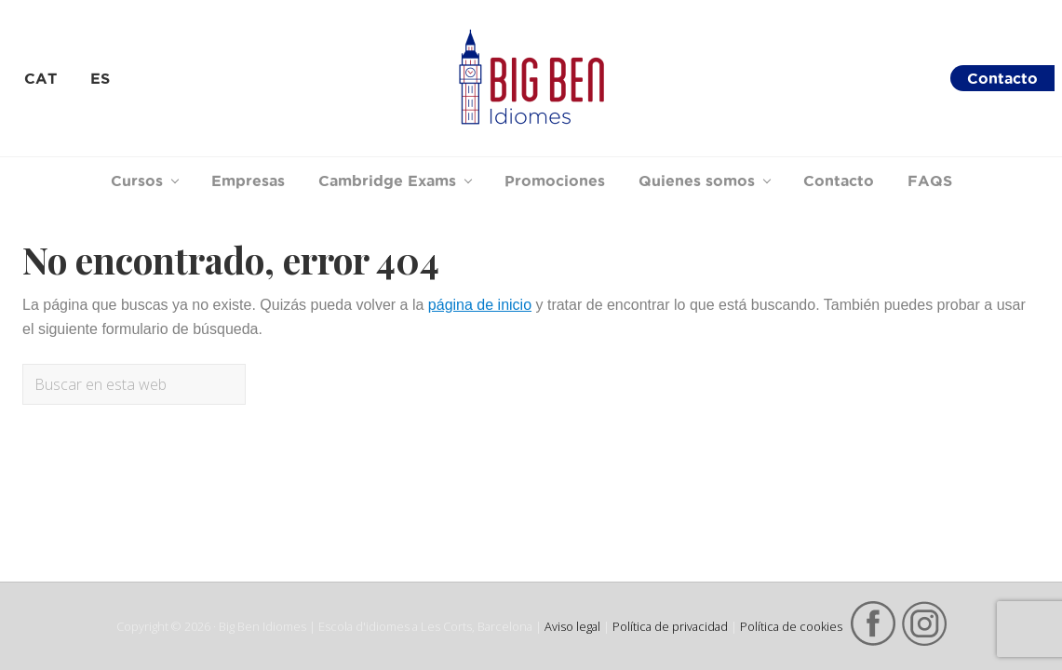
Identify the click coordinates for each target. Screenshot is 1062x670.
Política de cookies (791, 626)
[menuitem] (40, 78)
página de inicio (479, 305)
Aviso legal (572, 626)
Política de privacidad (670, 626)
